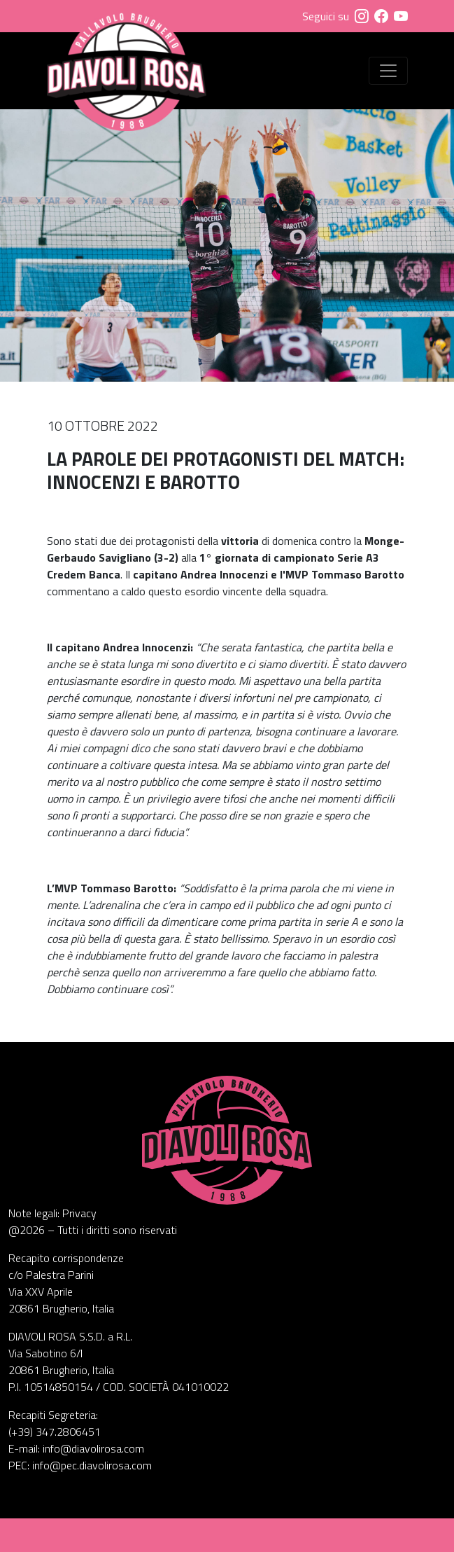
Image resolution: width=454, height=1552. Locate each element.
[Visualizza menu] (388, 71)
